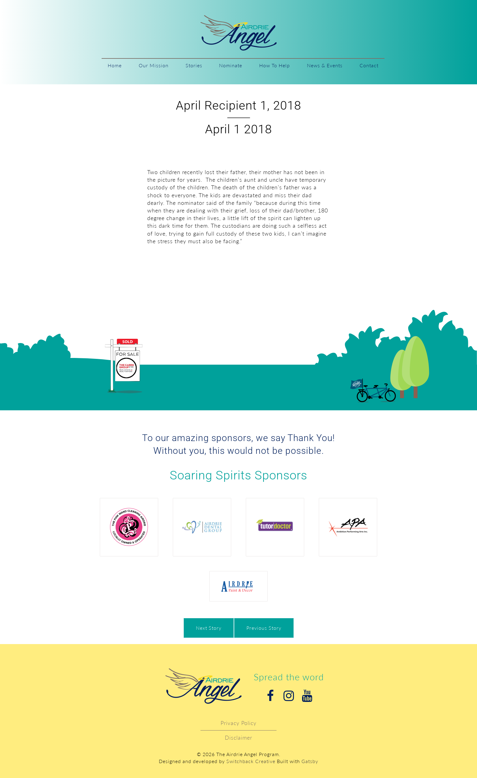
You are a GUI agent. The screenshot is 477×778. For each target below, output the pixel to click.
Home (115, 65)
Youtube (307, 695)
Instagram (288, 695)
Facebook (270, 695)
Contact (369, 65)
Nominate (230, 65)
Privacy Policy (238, 723)
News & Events (325, 65)
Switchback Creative (250, 761)
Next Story (208, 628)
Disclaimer (238, 737)
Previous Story (263, 628)
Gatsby (309, 761)
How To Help (274, 65)
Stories (194, 65)
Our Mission (154, 65)
